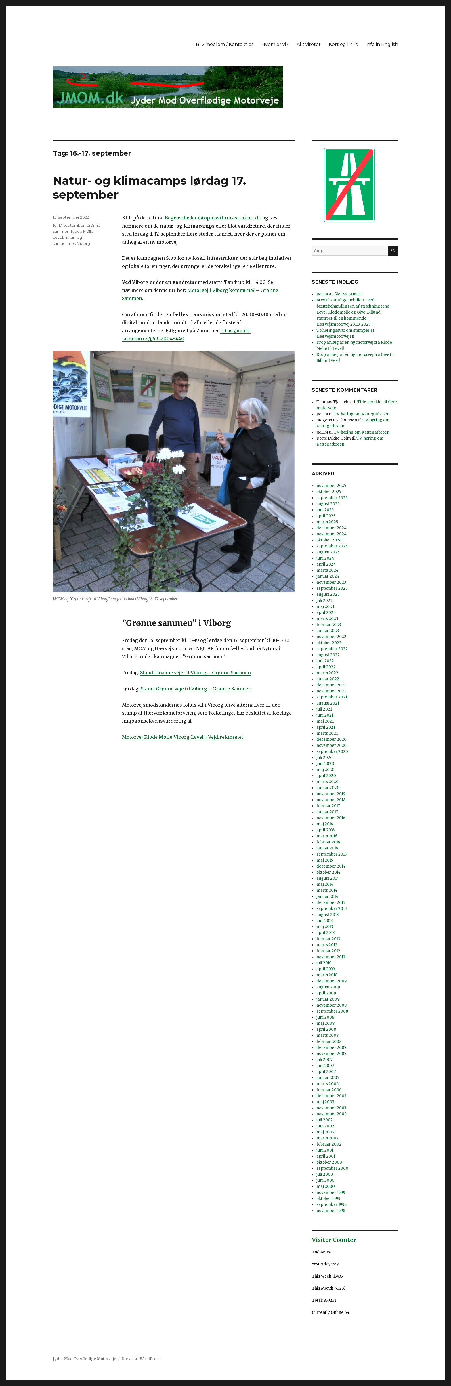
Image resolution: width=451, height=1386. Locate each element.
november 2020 (331, 745)
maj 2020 (325, 769)
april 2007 (326, 1071)
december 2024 (331, 528)
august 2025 (327, 503)
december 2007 (331, 1047)
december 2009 (331, 981)
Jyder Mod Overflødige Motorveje (84, 1358)
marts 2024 (327, 570)
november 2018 (330, 799)
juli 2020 (324, 757)
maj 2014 (324, 884)
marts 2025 (327, 522)
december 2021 (331, 685)
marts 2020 (327, 781)
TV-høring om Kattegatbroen (361, 414)
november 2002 (331, 1114)
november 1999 (330, 1192)
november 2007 (331, 1053)
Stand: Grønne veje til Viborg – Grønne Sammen (195, 672)
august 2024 (328, 552)
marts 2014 (326, 890)
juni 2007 (325, 1065)
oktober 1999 (328, 1198)
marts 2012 (326, 944)
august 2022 (328, 654)
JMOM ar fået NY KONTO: (339, 294)
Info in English (382, 44)
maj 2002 (325, 1132)
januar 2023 (327, 630)
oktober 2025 (328, 491)
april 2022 (326, 667)
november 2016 (330, 818)
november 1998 (330, 1210)
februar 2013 (328, 938)
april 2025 (325, 515)
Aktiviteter (309, 44)
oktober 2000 (329, 1162)
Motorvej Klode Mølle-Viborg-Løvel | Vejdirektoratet (182, 737)
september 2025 (331, 497)
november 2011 (330, 956)
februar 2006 (328, 1089)
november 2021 (331, 691)
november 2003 (331, 1108)
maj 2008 (325, 1023)
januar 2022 (327, 679)
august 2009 (328, 987)
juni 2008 (325, 1017)
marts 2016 (326, 836)
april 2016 (325, 830)
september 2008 (332, 1011)
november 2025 (331, 485)
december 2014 (330, 866)
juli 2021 (324, 709)
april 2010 (325, 969)
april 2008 (326, 1029)
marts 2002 (327, 1138)
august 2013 (327, 914)
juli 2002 (324, 1120)
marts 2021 (327, 733)
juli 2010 (324, 963)
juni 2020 (325, 763)
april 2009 (326, 993)
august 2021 (327, 703)
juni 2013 (324, 920)
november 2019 (330, 793)
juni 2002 (325, 1126)
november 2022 (331, 636)
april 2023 (326, 612)
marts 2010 (326, 975)
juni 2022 (325, 660)
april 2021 (325, 727)
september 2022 (332, 648)
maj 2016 (324, 824)
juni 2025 (325, 509)
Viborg (83, 243)
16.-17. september (69, 225)
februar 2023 (328, 624)
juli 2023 (324, 600)
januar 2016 (327, 848)
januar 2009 (327, 999)
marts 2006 (327, 1083)
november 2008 (331, 1005)
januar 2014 (327, 896)
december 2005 (331, 1095)
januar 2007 (327, 1077)
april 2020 (326, 775)
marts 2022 (327, 673)
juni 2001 (324, 1150)
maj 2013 (324, 926)
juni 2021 (324, 715)
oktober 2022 (328, 642)
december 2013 (330, 902)
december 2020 (331, 739)
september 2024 (332, 546)
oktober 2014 (328, 872)
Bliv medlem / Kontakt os (224, 44)
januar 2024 (327, 576)
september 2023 (332, 588)
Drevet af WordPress (140, 1358)
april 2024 (326, 564)
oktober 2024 (329, 540)
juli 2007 (324, 1059)
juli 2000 (324, 1174)
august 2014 (327, 878)
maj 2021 (325, 721)
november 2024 (331, 534)
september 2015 (331, 854)
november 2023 (331, 582)
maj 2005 (325, 1101)
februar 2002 (328, 1144)
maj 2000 (325, 1186)
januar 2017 (327, 812)
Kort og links (343, 44)
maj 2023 (325, 606)
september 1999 (331, 1204)
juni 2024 (325, 558)
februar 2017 (328, 805)
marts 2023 (327, 618)
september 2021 (331, 697)
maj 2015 (324, 860)
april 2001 (325, 1156)
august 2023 (328, 594)
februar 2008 (328, 1041)
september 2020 (332, 751)
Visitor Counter (334, 1239)
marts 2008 (327, 1035)
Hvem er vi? (274, 44)
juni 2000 (325, 1180)
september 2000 (332, 1168)
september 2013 (331, 908)
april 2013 (325, 932)
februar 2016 (328, 842)
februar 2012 (328, 950)
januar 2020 (327, 787)
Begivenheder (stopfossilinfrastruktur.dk (213, 218)
